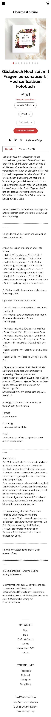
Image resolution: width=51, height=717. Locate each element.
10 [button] (37, 63)
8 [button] (32, 63)
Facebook (26, 671)
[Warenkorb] (47, 4)
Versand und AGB (25, 648)
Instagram (25, 679)
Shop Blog (25, 684)
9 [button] (35, 63)
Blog (25, 635)
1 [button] (13, 63)
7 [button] (29, 63)
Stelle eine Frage (33, 140)
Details (9, 149)
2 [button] (16, 63)
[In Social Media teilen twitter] (15, 140)
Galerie (25, 643)
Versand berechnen (25, 99)
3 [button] (18, 63)
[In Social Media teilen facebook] (10, 140)
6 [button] (27, 63)
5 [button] (24, 63)
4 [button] (21, 63)
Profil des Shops (25, 639)
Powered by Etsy (25, 711)
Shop (25, 630)
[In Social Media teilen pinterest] (21, 140)
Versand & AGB (27, 149)
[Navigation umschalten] (3, 3)
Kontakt (25, 652)
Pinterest (25, 675)
